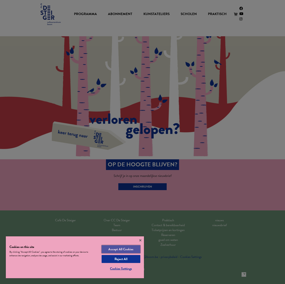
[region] (75, 257)
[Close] (140, 240)
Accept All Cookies (120, 249)
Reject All (121, 258)
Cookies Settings (121, 268)
